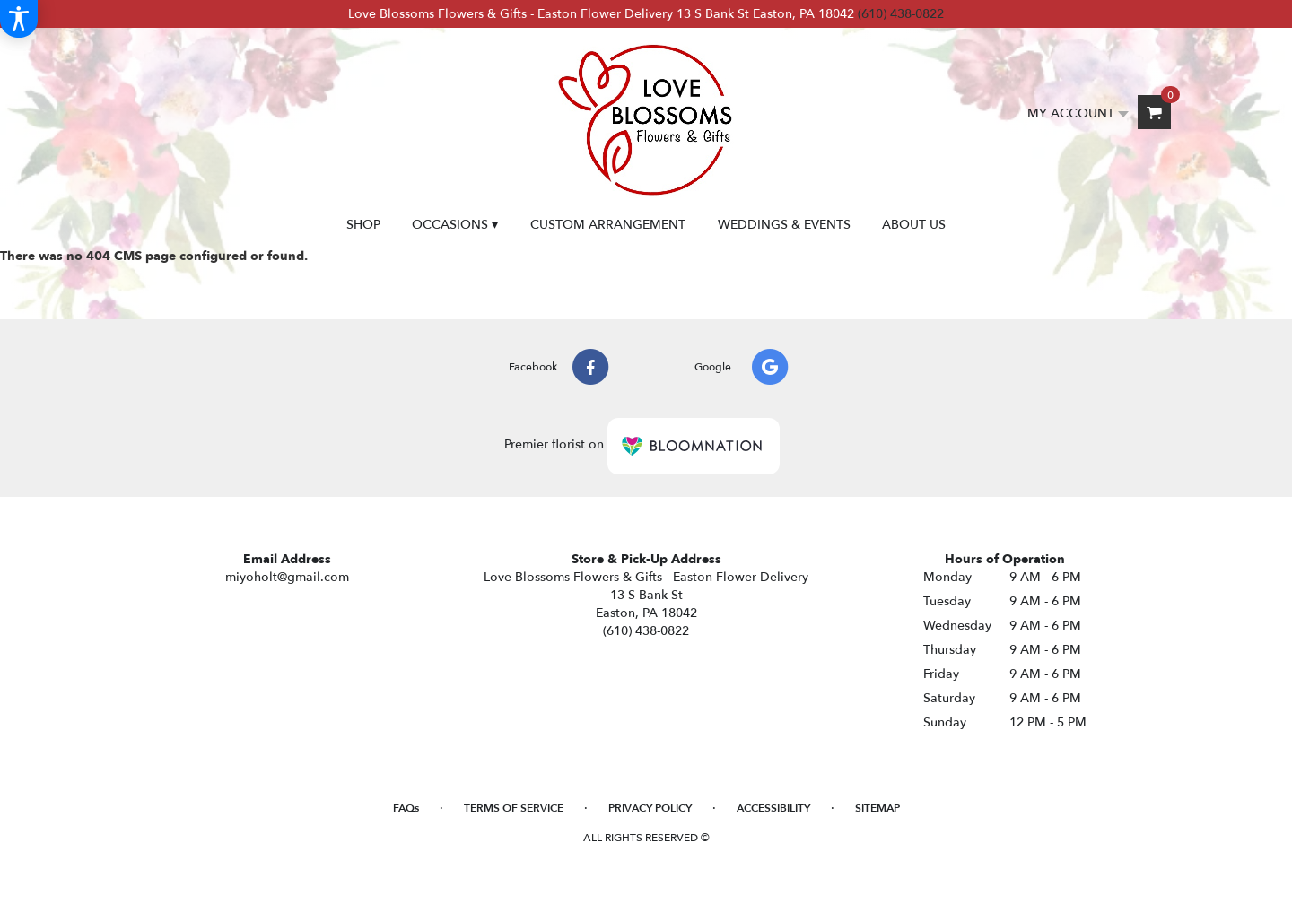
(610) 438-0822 (901, 13)
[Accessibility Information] (19, 19)
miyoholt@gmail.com (287, 577)
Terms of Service (513, 808)
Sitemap (877, 808)
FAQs (406, 808)
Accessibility (773, 808)
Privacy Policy (650, 808)
